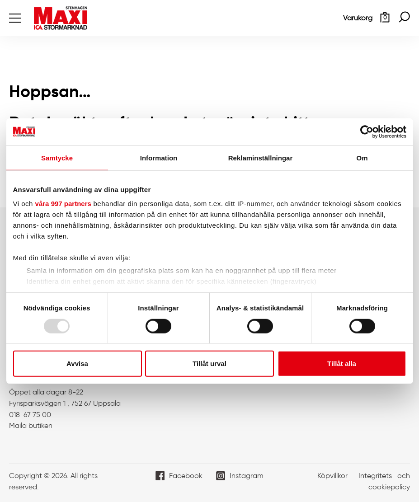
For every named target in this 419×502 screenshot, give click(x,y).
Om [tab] (361, 157)
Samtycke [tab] (57, 157)
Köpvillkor (332, 475)
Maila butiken (30, 425)
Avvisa (77, 363)
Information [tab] (159, 157)
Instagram (247, 475)
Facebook (185, 475)
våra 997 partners (63, 203)
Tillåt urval (209, 363)
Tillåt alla (341, 363)
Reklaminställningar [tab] (260, 157)
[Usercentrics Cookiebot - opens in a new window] (366, 131)
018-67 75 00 (30, 414)
